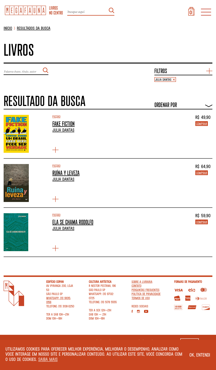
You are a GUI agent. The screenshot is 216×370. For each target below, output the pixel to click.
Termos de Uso (141, 298)
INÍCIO (8, 28)
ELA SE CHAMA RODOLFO (72, 221)
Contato (136, 286)
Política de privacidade (146, 294)
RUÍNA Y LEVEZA (66, 172)
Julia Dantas (63, 129)
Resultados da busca (33, 28)
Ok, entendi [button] (199, 355)
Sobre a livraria (142, 282)
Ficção (56, 116)
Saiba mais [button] (48, 359)
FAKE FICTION (63, 123)
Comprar (201, 124)
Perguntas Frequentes (145, 290)
